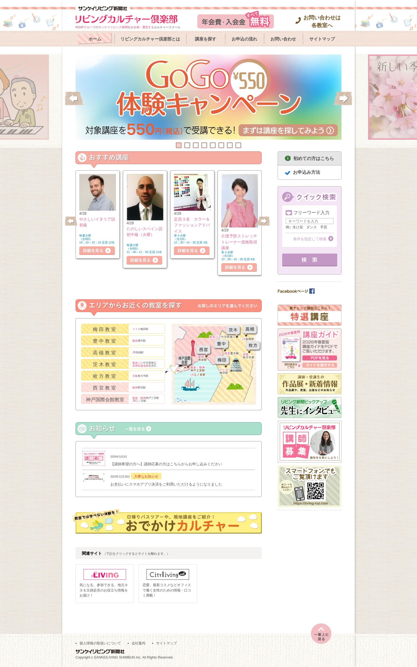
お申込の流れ (244, 39)
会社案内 (138, 643)
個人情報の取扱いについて (100, 643)
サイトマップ (322, 39)
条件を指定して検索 (310, 239)
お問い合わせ (283, 39)
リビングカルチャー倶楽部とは (150, 39)
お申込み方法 (306, 172)
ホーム (95, 39)
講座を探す (205, 39)
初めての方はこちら (313, 158)
